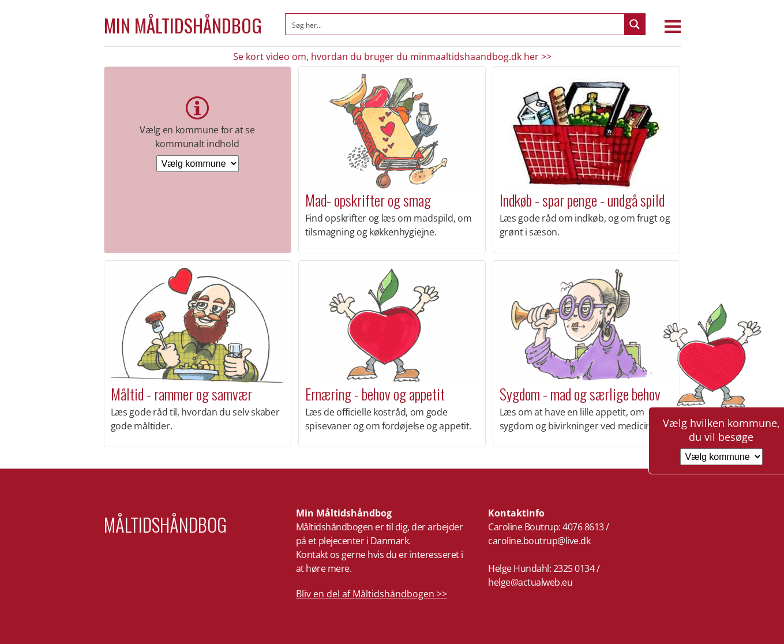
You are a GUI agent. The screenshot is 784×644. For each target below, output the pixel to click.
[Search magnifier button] (634, 24)
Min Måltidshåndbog (183, 25)
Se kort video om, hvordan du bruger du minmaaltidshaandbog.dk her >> (392, 56)
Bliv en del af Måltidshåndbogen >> (371, 593)
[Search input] (455, 24)
